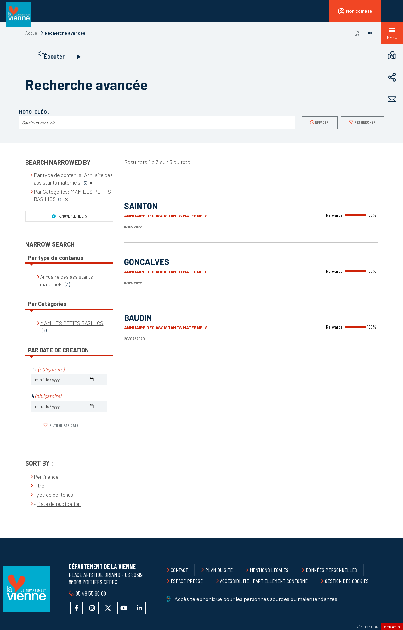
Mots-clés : (34, 112)
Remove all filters (72, 216)
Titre (39, 485)
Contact (179, 569)
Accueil (32, 33)
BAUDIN (138, 318)
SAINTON (141, 206)
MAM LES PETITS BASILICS (71, 323)
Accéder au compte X (108, 608)
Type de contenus (53, 494)
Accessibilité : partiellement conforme (264, 580)
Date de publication (59, 504)
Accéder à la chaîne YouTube (123, 608)
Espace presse (187, 580)
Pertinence (46, 476)
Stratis (392, 627)
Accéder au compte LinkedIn (139, 608)
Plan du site (219, 569)
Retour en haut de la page (384, 537)
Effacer (322, 122)
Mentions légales (269, 569)
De (47, 369)
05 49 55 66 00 (90, 593)
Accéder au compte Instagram (92, 608)
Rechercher (365, 122)
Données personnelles (331, 569)
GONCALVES (146, 261)
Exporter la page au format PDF (357, 33)
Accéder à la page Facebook (76, 608)
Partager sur (370, 33)
